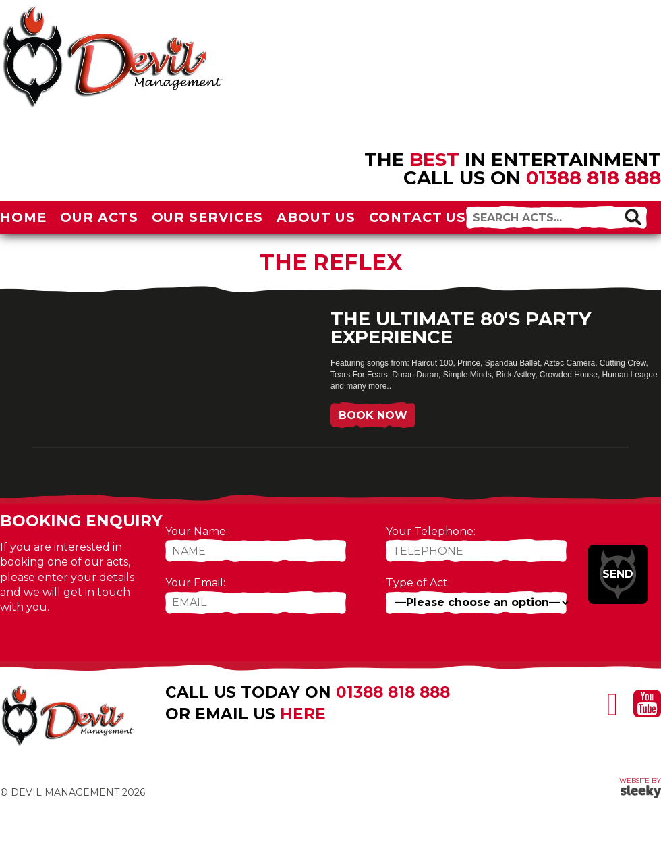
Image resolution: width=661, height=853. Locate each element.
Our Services (208, 217)
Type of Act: (418, 582)
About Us (316, 217)
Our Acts (99, 217)
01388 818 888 (593, 177)
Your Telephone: (431, 531)
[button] (632, 216)
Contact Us (418, 217)
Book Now (373, 415)
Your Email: (195, 582)
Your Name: (196, 531)
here (303, 714)
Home (23, 217)
